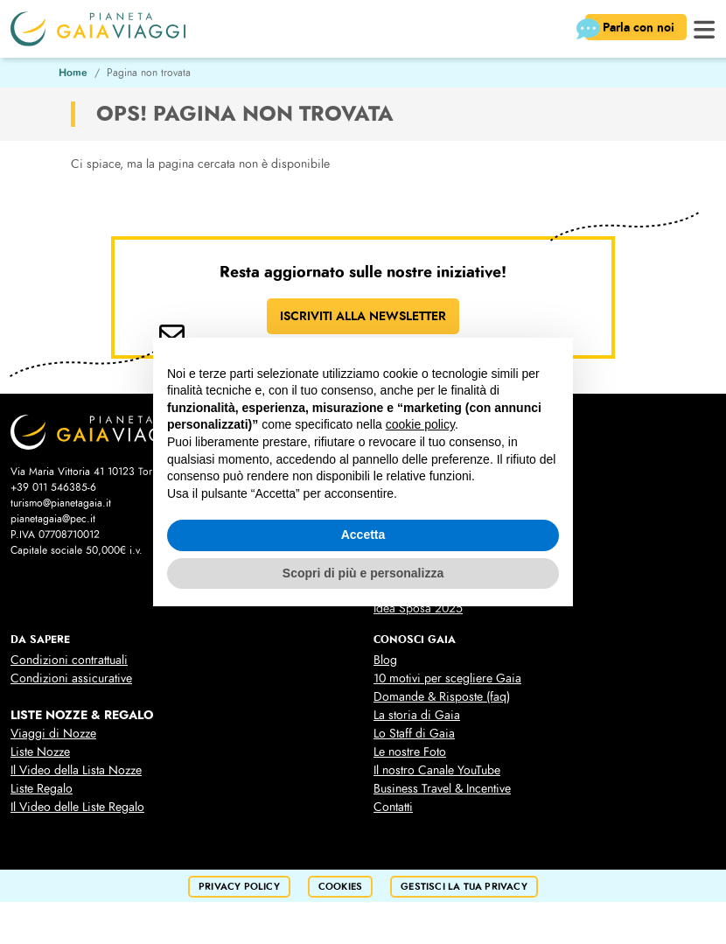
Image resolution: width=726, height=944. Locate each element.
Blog (385, 660)
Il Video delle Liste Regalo (77, 807)
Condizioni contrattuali (69, 660)
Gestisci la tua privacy (464, 886)
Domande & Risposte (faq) (441, 697)
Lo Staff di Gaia (414, 733)
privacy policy (239, 886)
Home (73, 72)
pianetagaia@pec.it (52, 519)
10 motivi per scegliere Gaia (447, 678)
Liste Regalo (41, 788)
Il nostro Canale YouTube (436, 770)
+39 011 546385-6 (53, 487)
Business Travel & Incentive (442, 788)
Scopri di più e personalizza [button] (363, 573)
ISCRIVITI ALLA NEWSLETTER (363, 316)
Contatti (393, 807)
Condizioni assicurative (71, 678)
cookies (340, 886)
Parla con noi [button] (631, 28)
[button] (705, 27)
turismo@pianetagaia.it (60, 503)
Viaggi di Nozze (53, 733)
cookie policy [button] (420, 424)
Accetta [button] (363, 535)
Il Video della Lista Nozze (76, 770)
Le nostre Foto (409, 752)
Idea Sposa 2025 (418, 608)
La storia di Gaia (416, 715)
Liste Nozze (40, 752)
